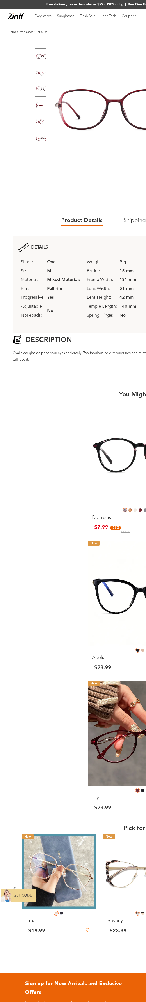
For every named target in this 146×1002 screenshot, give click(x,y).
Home (12, 32)
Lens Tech (108, 16)
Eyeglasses (43, 16)
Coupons (129, 16)
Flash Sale (87, 16)
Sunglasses (65, 16)
